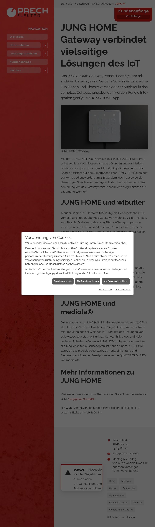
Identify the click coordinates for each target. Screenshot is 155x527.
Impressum (105, 260)
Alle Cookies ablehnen (88, 252)
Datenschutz (122, 260)
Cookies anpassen (63, 252)
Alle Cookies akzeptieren (116, 252)
